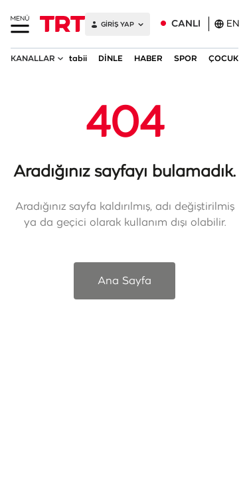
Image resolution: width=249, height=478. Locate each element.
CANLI (186, 24)
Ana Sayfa (124, 281)
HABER (148, 58)
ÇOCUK (223, 58)
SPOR (185, 58)
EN (227, 24)
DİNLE (110, 58)
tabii (78, 58)
